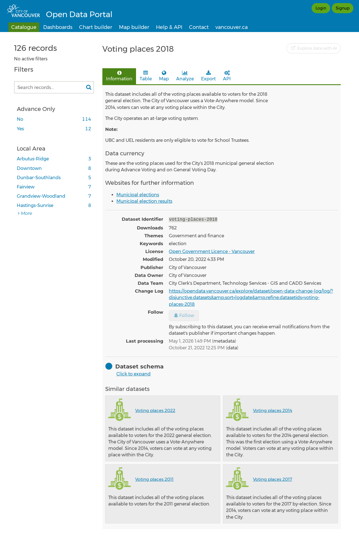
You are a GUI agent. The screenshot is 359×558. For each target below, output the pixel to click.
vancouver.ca (231, 27)
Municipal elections (137, 194)
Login (321, 8)
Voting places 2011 (154, 478)
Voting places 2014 (272, 410)
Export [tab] (208, 75)
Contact (199, 27)
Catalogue (23, 27)
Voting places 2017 (272, 478)
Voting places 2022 (155, 410)
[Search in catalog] (88, 87)
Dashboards (57, 27)
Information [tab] (119, 75)
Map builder (134, 27)
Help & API (169, 27)
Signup (342, 8)
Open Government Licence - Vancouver (212, 251)
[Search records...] (54, 87)
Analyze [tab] (185, 75)
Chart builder (95, 27)
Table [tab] (146, 75)
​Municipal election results (144, 201)
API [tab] (227, 75)
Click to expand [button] (133, 373)
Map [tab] (164, 75)
